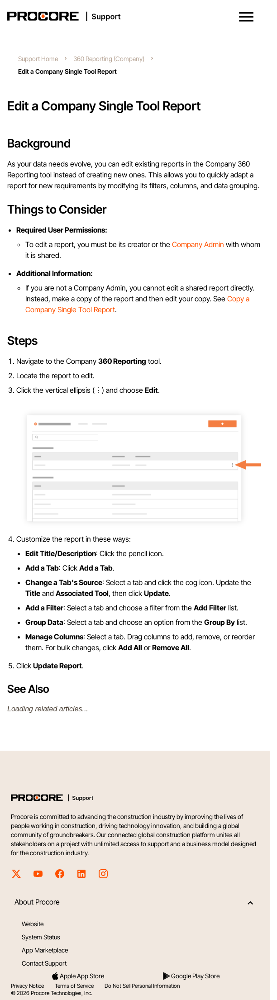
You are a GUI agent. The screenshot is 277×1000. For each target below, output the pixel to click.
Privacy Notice (27, 985)
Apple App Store (77, 976)
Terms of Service (74, 985)
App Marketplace (45, 950)
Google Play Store (191, 976)
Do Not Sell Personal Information (142, 985)
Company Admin (198, 244)
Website (32, 924)
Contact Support (44, 963)
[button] (246, 16)
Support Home (38, 58)
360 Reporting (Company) (108, 58)
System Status (41, 937)
